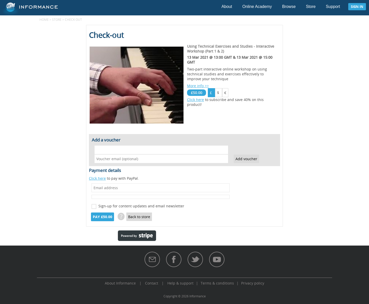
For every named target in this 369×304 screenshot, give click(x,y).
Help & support (180, 283)
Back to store (139, 216)
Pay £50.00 (102, 216)
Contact (151, 283)
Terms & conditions (217, 283)
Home (44, 19)
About (226, 6)
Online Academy (257, 6)
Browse (289, 6)
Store (311, 6)
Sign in (357, 6)
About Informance (120, 283)
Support (333, 6)
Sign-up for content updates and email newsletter (141, 206)
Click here (195, 99)
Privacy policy (252, 283)
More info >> (198, 85)
